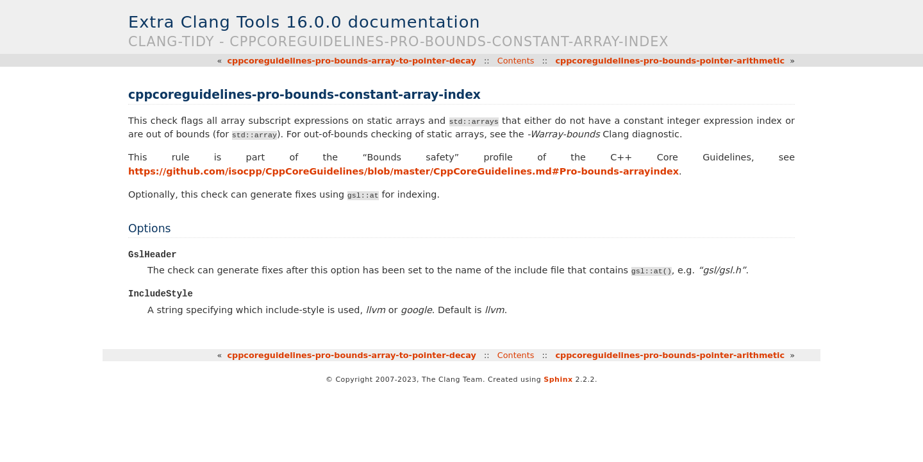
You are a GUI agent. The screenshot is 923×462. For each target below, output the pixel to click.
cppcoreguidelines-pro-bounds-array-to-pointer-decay (351, 60)
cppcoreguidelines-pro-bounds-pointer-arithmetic (670, 60)
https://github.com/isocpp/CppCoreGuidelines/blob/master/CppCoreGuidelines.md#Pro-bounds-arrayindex (403, 171)
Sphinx (558, 380)
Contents (516, 60)
